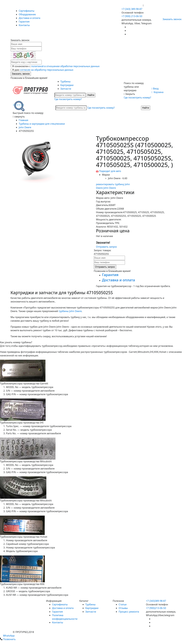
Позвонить (8, 639)
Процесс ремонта (129, 611)
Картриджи (67, 85)
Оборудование (27, 14)
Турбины (65, 81)
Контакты (24, 25)
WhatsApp (7, 635)
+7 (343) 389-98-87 (132, 9)
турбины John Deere (70, 311)
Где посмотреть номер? (68, 99)
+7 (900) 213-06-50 (132, 5)
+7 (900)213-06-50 (156, 608)
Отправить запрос (106, 246)
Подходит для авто (110, 171)
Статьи (123, 604)
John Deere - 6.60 (117, 178)
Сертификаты (26, 10)
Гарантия (24, 21)
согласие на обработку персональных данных (46, 69)
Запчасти (65, 88)
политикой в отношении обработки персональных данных (65, 66)
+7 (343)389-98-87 (156, 601)
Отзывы (123, 608)
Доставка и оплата (29, 18)
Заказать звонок (171, 19)
